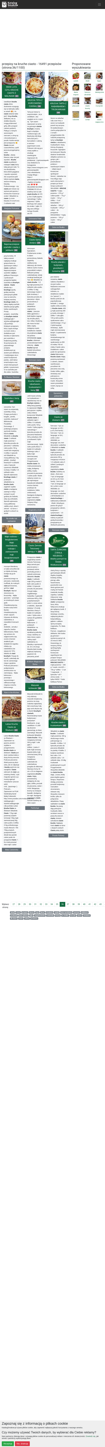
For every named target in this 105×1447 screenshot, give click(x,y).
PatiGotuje (12, 1085)
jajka (31, 915)
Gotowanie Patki (46, 219)
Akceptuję (7, 1444)
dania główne (23, 915)
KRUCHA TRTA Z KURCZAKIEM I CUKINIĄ (46, 103)
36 (62, 904)
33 (46, 904)
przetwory (34, 918)
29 (24, 904)
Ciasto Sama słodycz (12, 380)
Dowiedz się (90, 1436)
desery (31, 912)
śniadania (86, 915)
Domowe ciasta (13, 776)
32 (41, 904)
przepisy (25, 912)
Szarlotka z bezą (45, 573)
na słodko (65, 915)
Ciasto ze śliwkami (13, 664)
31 (35, 904)
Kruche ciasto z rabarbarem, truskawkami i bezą (12, 520)
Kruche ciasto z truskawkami (47, 1028)
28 (19, 904)
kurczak (73, 915)
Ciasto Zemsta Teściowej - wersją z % (46, 731)
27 (13, 904)
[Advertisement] (52, 34)
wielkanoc (84, 912)
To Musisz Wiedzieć (46, 385)
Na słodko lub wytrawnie (45, 693)
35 (57, 904)
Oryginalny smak (12, 645)
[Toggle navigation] (99, 4)
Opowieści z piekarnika (47, 549)
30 (30, 904)
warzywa (77, 912)
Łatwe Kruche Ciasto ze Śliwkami (11, 1117)
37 (68, 904)
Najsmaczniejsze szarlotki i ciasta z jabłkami (46, 255)
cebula (27, 918)
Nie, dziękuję (22, 1444)
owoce (79, 915)
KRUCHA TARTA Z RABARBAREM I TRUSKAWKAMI (13, 243)
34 (51, 904)
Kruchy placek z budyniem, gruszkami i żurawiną (47, 421)
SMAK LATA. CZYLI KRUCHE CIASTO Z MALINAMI (12, 91)
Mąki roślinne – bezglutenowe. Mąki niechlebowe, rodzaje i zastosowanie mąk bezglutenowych (11, 803)
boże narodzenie (66, 912)
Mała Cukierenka (11, 1240)
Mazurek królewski (12, 964)
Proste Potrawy (47, 1140)
